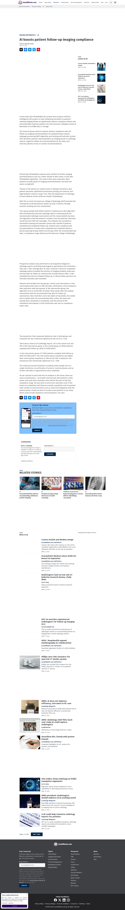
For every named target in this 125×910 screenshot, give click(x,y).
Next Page (36, 834)
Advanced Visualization (70, 491)
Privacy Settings (50, 904)
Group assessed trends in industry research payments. (56, 586)
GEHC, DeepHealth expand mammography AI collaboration (56, 641)
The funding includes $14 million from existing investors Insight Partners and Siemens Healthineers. (57, 566)
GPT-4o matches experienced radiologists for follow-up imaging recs (86, 98)
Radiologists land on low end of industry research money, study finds (86, 87)
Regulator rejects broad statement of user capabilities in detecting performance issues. (57, 788)
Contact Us (74, 904)
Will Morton (46, 727)
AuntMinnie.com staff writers (52, 542)
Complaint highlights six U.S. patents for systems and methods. (55, 745)
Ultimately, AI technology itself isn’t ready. (56, 730)
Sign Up (37, 430)
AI (38, 35)
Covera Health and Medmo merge (86, 64)
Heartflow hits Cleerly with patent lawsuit (58, 738)
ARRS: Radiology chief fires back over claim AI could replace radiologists (56, 722)
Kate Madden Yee (48, 627)
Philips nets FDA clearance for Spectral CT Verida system (55, 658)
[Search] (111, 2)
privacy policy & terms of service (57, 425)
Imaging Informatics (28, 35)
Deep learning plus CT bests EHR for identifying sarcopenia (73, 496)
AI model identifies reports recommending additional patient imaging (29, 496)
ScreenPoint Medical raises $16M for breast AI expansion (86, 76)
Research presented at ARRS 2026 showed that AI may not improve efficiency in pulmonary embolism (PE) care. (58, 711)
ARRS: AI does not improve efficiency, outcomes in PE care (56, 702)
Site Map (82, 904)
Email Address (37, 413)
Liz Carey (46, 582)
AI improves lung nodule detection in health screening (49, 496)
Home (88, 904)
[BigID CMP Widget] (14, 901)
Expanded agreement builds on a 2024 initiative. (58, 648)
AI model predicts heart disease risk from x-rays (93, 495)
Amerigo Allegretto (49, 706)
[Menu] (115, 2)
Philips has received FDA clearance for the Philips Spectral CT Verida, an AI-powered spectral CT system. (56, 667)
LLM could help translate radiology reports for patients (58, 815)
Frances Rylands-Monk (27, 44)
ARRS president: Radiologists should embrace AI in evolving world (58, 796)
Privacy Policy (39, 904)
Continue (49, 454)
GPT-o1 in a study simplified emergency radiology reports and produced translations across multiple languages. (58, 824)
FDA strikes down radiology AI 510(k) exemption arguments (58, 780)
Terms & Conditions (63, 904)
